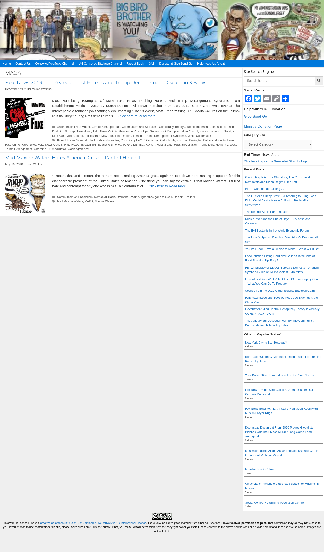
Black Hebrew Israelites (103, 140)
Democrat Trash (197, 127)
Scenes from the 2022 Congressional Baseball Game (280, 290)
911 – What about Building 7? (264, 189)
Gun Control (190, 131)
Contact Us (23, 63)
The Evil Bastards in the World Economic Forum (277, 230)
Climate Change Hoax (106, 127)
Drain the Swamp (63, 131)
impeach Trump (90, 144)
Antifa (61, 127)
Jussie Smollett (112, 144)
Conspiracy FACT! (133, 140)
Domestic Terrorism (222, 127)
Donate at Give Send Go (176, 63)
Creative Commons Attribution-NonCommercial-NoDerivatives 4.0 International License (93, 523)
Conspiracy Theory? (172, 127)
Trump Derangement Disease (218, 144)
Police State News (96, 136)
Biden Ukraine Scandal (72, 140)
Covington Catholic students (207, 140)
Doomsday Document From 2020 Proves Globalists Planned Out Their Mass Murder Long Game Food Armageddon (279, 432)
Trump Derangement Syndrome (165, 136)
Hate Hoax (71, 144)
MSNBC (138, 144)
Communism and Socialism (139, 127)
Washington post (79, 149)
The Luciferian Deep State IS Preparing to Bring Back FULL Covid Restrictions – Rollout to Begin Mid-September (280, 200)
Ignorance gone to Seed (215, 131)
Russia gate (164, 144)
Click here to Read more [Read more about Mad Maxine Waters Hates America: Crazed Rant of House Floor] (167, 186)
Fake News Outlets (105, 131)
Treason (138, 136)
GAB (152, 63)
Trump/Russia (57, 149)
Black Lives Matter (78, 127)
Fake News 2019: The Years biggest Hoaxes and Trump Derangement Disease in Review (105, 82)
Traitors (126, 136)
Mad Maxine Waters (70, 201)
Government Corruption (165, 131)
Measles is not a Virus (259, 469)
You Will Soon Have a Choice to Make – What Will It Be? (282, 249)
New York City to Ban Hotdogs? (266, 342)
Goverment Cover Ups (133, 131)
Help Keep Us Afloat (211, 63)
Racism (115, 136)
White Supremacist (200, 136)
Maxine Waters (104, 201)
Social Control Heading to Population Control (274, 502)
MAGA (127, 144)
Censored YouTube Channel (54, 63)
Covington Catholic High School (166, 140)
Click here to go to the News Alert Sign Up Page (275, 161)
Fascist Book (135, 63)
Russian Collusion (185, 144)
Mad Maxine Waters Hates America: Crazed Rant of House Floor (77, 157)
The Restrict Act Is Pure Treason (266, 212)
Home (6, 63)
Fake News (83, 131)
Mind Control (74, 136)
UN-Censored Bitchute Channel (100, 63)
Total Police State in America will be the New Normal (279, 375)
